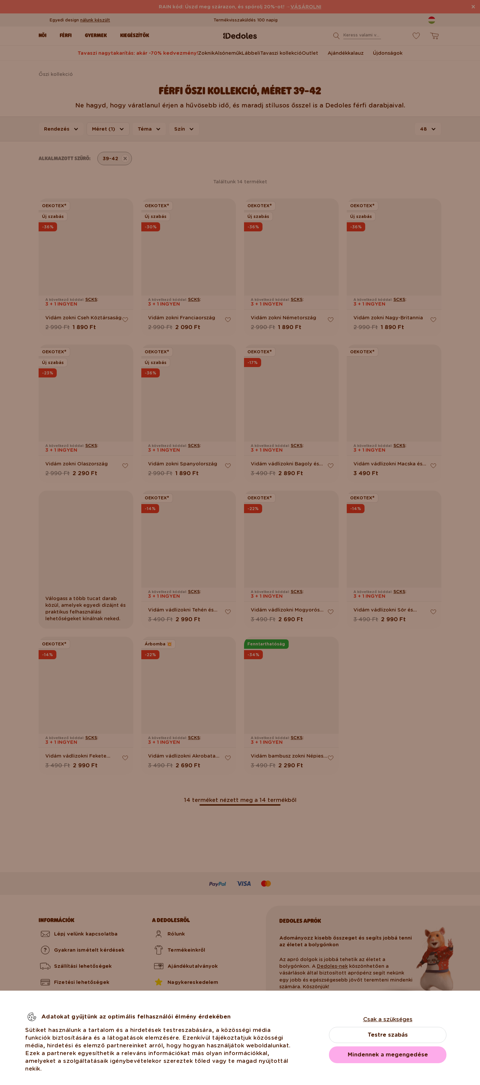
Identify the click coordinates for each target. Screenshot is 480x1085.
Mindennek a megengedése (388, 1054)
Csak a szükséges (388, 1019)
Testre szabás (388, 1035)
